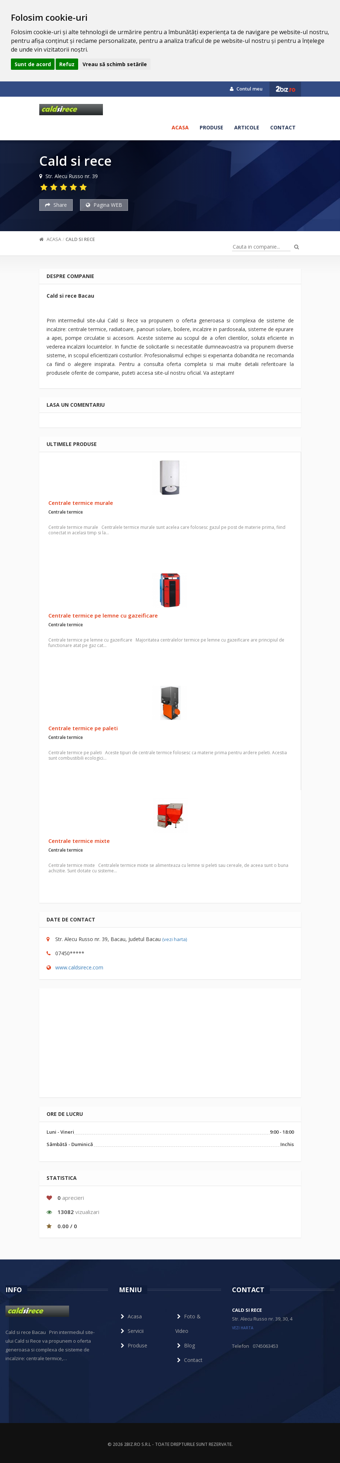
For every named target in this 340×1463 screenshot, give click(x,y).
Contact (283, 127)
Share (56, 204)
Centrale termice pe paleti (83, 728)
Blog (185, 1345)
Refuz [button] (67, 64)
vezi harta (242, 1327)
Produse (211, 127)
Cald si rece (80, 239)
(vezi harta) (174, 939)
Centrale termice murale (80, 502)
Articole (246, 127)
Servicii (131, 1330)
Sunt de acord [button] (33, 64)
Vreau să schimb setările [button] (115, 64)
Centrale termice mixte (79, 840)
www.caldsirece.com (79, 967)
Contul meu (246, 88)
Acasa (180, 127)
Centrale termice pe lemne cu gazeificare (103, 615)
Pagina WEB (104, 204)
